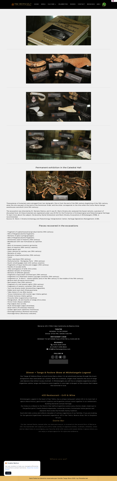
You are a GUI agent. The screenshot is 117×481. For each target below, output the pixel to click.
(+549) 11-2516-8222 (58, 347)
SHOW (36, 4)
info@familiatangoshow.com (59, 349)
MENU (43, 4)
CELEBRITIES (63, 4)
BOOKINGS (91, 4)
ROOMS (72, 4)
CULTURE (52, 4)
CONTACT (81, 4)
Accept (8, 473)
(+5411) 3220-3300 (59, 344)
